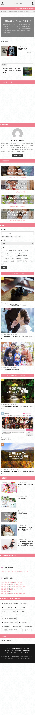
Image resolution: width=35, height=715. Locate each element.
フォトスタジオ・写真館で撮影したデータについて (14, 305)
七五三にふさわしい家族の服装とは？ (11, 369)
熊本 (11, 645)
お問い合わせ (26, 703)
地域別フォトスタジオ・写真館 (16, 11)
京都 (8, 640)
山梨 (14, 638)
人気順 (6, 41)
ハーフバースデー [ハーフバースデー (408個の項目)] (9, 663)
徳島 (2, 644)
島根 (5, 642)
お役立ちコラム (9, 703)
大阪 (19, 236)
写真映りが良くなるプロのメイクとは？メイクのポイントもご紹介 (17, 337)
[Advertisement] (17, 103)
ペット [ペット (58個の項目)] (21, 663)
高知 (11, 644)
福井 (11, 638)
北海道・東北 (4, 624)
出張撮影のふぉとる (23, 513)
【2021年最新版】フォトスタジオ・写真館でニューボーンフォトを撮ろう (25, 529)
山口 (14, 642)
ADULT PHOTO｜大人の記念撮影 (17, 201)
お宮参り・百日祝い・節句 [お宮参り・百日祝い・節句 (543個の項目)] (11, 656)
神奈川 (7, 236)
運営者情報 (18, 703)
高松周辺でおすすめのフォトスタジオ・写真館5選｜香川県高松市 (12, 70)
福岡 (2, 645)
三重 (2, 640)
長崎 (8, 645)
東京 (3, 236)
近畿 (15, 624)
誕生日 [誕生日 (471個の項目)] (27, 682)
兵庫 (14, 640)
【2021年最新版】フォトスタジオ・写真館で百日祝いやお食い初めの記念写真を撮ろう (25, 543)
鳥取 (2, 642)
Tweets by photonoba (6, 692)
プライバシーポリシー (13, 705)
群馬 (8, 636)
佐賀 (5, 645)
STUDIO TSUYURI (6, 440)
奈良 (17, 640)
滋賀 (5, 640)
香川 (5, 644)
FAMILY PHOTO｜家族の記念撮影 (17, 215)
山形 (18, 634)
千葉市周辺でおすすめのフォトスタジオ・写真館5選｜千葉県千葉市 (17, 407)
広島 (11, 642)
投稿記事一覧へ (17, 155)
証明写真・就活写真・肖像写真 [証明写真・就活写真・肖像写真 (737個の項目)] (12, 682)
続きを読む (29, 52)
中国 (18, 624)
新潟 (2, 638)
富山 (5, 638)
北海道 (2, 634)
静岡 (23, 638)
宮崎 (17, 645)
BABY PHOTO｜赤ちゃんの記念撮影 (17, 172)
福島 (21, 634)
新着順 (2, 41)
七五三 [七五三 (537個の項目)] (18, 667)
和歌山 (20, 640)
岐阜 (20, 638)
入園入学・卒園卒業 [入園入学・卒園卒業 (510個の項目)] (10, 671)
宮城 (15, 634)
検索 (4, 267)
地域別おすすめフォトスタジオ (20, 701)
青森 (6, 634)
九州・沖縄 (25, 624)
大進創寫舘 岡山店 (23, 498)
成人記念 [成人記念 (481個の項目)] (17, 678)
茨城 (2, 636)
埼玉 (12, 236)
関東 (9, 624)
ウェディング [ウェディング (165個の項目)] (8, 659)
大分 (14, 645)
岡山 (8, 642)
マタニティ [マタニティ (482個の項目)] (7, 667)
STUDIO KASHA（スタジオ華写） (25, 485)
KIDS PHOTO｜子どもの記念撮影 (17, 186)
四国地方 (28, 11)
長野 (17, 638)
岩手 (9, 634)
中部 (12, 624)
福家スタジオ (23, 49)
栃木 (5, 636)
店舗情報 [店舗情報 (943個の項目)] (7, 678)
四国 (21, 624)
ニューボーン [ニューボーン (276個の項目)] (20, 659)
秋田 (12, 634)
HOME (4, 11)
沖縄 (24, 645)
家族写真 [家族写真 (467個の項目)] (24, 674)
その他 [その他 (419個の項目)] (25, 656)
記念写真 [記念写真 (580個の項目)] (28, 678)
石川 (8, 638)
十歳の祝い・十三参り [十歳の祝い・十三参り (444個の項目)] (10, 674)
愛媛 (8, 644)
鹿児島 (20, 645)
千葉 (16, 236)
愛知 (25, 638)
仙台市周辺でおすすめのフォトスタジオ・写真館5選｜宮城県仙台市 (17, 472)
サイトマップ (24, 705)
